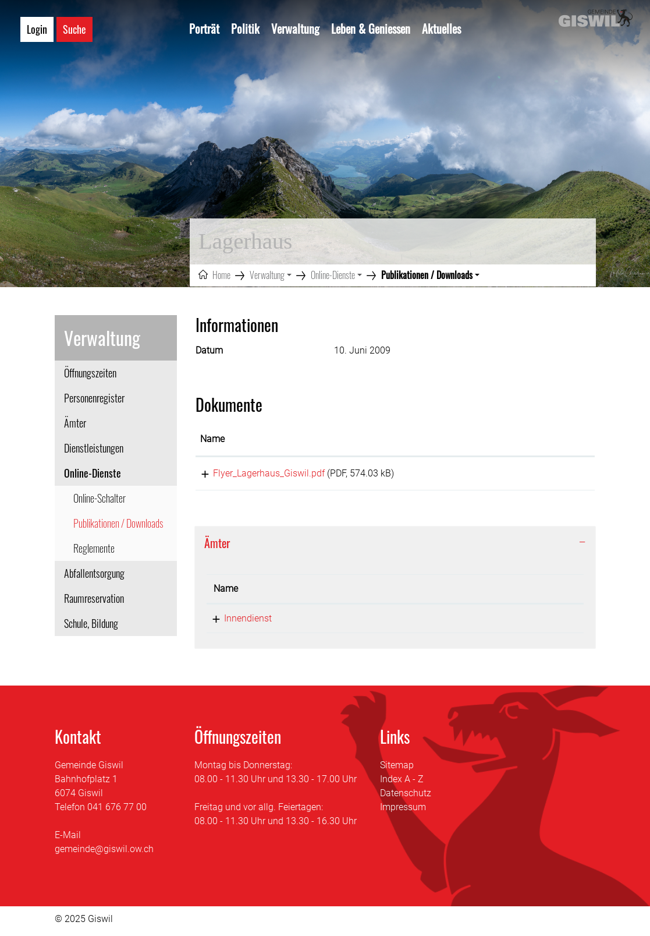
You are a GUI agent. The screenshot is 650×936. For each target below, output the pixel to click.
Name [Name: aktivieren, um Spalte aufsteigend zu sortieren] (212, 438)
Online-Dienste (92, 473)
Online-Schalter (99, 498)
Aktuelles (441, 28)
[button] (271, 275)
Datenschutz (405, 797)
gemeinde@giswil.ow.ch (104, 853)
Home (221, 275)
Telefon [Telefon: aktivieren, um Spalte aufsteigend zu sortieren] (322, 592)
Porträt (204, 28)
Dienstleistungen (93, 447)
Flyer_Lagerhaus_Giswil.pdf (256, 473)
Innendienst (237, 622)
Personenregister (94, 397)
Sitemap (397, 769)
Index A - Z (402, 783)
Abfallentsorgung (94, 573)
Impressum (403, 811)
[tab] (395, 547)
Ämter (75, 422)
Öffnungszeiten (90, 372)
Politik (245, 28)
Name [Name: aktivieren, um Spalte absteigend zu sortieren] (226, 592)
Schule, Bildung (91, 623)
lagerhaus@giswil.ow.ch (468, 622)
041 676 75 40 (336, 622)
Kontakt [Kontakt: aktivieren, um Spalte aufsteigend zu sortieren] (434, 592)
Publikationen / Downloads (118, 525)
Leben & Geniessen (370, 28)
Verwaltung (295, 28)
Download (549, 475)
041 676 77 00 (117, 811)
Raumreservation (94, 598)
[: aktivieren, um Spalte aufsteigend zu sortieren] (549, 440)
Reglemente (94, 548)
